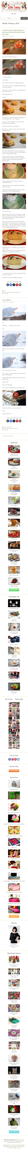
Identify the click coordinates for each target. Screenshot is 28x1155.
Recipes (22, 1141)
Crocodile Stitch (6, 1146)
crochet (7, 427)
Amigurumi (15, 1147)
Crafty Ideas (12, 1141)
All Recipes (14, 590)
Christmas (14, 1145)
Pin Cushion (9, 1147)
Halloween (22, 1146)
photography (13, 292)
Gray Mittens (6, 300)
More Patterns (14, 1131)
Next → (12, 435)
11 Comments (6, 293)
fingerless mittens (11, 428)
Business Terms (14, 1142)
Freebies (19, 1147)
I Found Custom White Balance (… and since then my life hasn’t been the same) (14, 32)
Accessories (12, 1146)
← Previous (4, 435)
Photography (17, 1141)
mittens (10, 427)
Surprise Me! (14, 916)
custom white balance (7, 292)
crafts (4, 427)
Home (16, 1146)
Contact (22, 1139)
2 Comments (6, 429)
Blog (17, 1139)
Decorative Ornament (20, 1145)
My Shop (19, 1142)
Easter (19, 1146)
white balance (18, 292)
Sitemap (8, 1142)
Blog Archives (6, 1141)
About (19, 1139)
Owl (10, 1145)
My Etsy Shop (14, 770)
